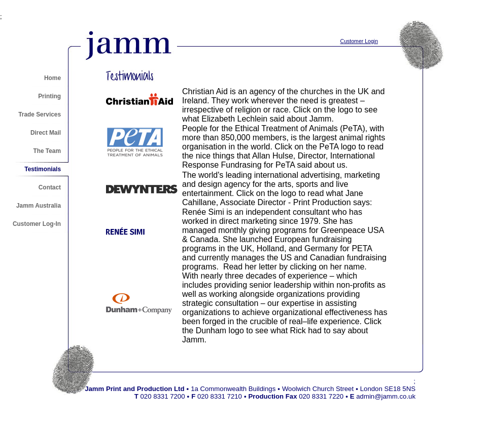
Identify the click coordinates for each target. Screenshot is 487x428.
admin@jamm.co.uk (385, 396)
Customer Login (359, 41)
